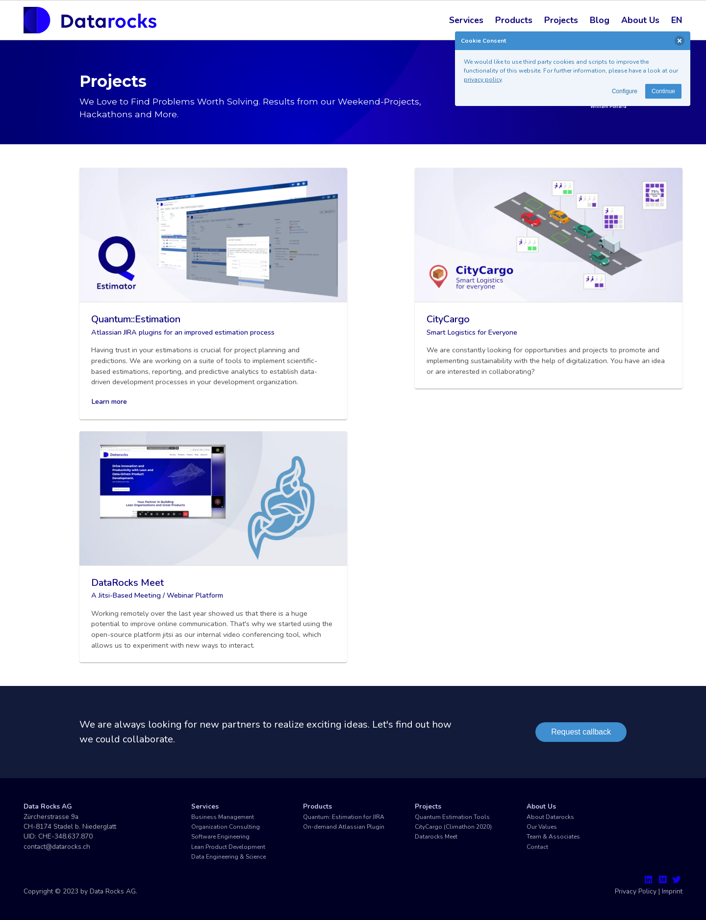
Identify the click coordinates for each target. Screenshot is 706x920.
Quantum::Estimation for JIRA (343, 817)
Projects (561, 20)
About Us (640, 20)
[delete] (679, 41)
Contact (537, 847)
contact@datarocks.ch (57, 846)
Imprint (672, 891)
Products (513, 20)
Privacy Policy (635, 891)
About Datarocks (550, 817)
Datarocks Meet (436, 837)
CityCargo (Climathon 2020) (453, 827)
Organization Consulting (225, 827)
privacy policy (483, 79)
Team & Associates (553, 837)
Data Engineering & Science (228, 857)
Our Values (542, 827)
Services (466, 20)
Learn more (109, 401)
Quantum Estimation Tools (452, 817)
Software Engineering (220, 837)
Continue (663, 91)
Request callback (581, 732)
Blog (599, 20)
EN (676, 20)
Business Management (222, 817)
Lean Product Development (228, 847)
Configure (624, 91)
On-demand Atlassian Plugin (343, 827)
